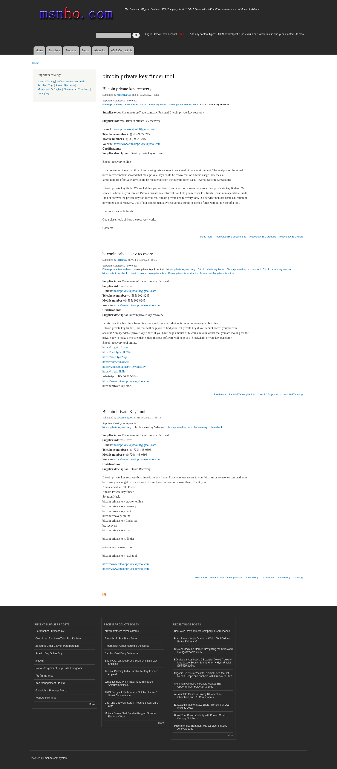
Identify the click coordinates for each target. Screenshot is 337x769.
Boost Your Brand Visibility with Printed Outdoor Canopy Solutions (201, 717)
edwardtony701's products (260, 577)
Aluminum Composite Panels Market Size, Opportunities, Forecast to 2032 (198, 685)
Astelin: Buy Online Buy (48, 653)
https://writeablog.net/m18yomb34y (124, 366)
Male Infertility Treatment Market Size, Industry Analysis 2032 (200, 727)
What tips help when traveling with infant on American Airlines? (130, 683)
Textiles (42, 85)
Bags (40, 81)
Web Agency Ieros (45, 697)
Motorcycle (44, 89)
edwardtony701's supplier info (226, 577)
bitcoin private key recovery (183, 104)
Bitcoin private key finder (153, 104)
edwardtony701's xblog (290, 577)
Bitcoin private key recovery (127, 88)
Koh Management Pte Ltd (50, 683)
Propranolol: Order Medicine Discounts (127, 645)
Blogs (85, 50)
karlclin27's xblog (293, 394)
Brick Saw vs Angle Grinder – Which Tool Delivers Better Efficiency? (202, 640)
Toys (51, 85)
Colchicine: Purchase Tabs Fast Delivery (58, 638)
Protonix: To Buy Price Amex (121, 638)
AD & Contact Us (121, 50)
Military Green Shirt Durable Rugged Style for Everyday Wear (130, 715)
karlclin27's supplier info (242, 394)
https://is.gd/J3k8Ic (114, 371)
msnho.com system (56, 758)
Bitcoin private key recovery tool (243, 269)
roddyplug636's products (263, 236)
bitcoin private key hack (115, 273)
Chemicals (84, 89)
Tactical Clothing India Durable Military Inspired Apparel (131, 673)
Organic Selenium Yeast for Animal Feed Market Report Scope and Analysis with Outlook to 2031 (203, 675)
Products (71, 50)
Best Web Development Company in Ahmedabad (202, 631)
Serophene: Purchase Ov (49, 631)
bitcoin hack (216, 427)
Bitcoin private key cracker (277, 269)
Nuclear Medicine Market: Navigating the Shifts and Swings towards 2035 (203, 651)
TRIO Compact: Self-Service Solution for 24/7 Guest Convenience (131, 694)
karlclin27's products (270, 394)
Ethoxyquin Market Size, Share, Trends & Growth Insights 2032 (202, 706)
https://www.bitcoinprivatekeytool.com (137, 144)
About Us (100, 50)
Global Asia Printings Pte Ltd (51, 690)
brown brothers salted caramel (122, 631)
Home (39, 50)
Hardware (69, 85)
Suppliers (54, 50)
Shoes (58, 85)
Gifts (83, 81)
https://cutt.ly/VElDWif (117, 352)
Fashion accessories (67, 81)
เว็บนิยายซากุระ (44, 675)
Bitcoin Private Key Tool (124, 411)
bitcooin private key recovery (128, 253)
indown (39, 660)
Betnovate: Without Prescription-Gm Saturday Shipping (131, 662)
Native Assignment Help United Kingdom (58, 668)
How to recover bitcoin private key (148, 273)
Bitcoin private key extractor (183, 273)
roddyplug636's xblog (291, 236)
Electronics (69, 89)
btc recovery (200, 427)
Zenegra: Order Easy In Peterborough (57, 645)
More (92, 704)
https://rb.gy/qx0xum (115, 347)
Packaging (43, 93)
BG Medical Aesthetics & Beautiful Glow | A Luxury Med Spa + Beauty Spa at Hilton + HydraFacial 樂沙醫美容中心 (203, 662)
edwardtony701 (125, 417)
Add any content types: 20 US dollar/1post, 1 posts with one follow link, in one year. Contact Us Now (247, 34)
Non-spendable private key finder (218, 273)
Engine (57, 89)
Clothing (50, 81)
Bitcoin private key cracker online (120, 104)
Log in (148, 34)
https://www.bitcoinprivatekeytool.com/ (137, 305)
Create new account (166, 34)
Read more (206, 236)
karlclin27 (122, 259)
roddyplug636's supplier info (231, 236)
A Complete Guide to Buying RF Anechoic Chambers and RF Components (198, 696)
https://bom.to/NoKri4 (116, 361)
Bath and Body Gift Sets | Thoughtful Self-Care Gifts (131, 704)
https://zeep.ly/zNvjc (115, 357)
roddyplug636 (124, 94)
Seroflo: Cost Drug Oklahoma (122, 653)
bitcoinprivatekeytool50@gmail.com (134, 129)
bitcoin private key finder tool (215, 104)
